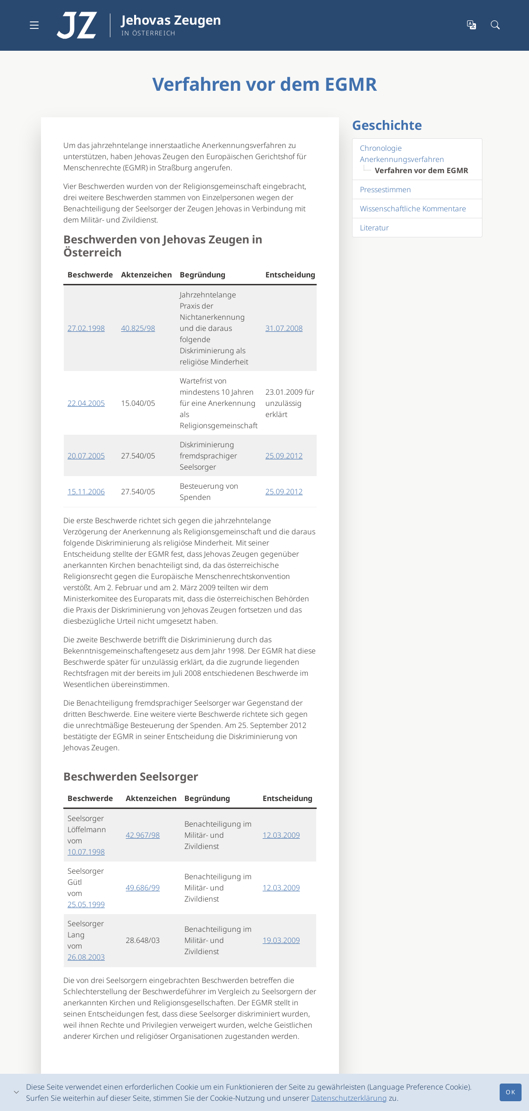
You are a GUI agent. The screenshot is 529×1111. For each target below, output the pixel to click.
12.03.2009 (281, 835)
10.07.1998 (86, 852)
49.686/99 (143, 887)
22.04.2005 (86, 403)
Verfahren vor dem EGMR (421, 170)
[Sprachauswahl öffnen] (472, 25)
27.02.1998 (86, 328)
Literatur (374, 227)
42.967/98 (143, 835)
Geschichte (387, 125)
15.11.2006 (86, 491)
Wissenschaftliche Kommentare (413, 208)
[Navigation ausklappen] (34, 25)
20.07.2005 (86, 456)
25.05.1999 (86, 904)
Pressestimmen (385, 189)
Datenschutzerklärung (349, 1098)
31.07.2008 (284, 328)
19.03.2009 (281, 940)
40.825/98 (138, 328)
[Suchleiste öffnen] (496, 25)
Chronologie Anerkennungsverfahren (402, 153)
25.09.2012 (284, 456)
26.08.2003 (86, 957)
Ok (510, 1092)
